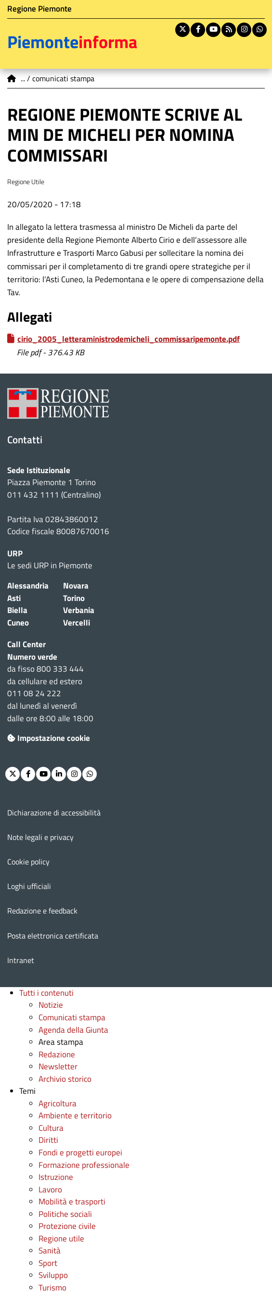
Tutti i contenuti (46, 993)
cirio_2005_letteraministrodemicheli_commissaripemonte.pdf (128, 339)
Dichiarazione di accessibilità (54, 812)
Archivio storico (65, 1079)
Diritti (48, 1140)
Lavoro (50, 1189)
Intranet (20, 960)
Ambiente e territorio (75, 1115)
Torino (74, 598)
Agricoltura (58, 1103)
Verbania (78, 610)
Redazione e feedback (42, 910)
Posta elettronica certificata (52, 935)
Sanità (50, 1250)
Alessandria (28, 585)
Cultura (51, 1128)
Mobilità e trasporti (72, 1201)
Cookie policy (28, 861)
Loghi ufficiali (29, 886)
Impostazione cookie (48, 738)
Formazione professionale (84, 1165)
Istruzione (56, 1177)
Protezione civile (67, 1226)
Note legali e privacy (40, 837)
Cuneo (18, 622)
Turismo (52, 1287)
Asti (14, 598)
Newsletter (58, 1066)
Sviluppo (53, 1275)
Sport (48, 1263)
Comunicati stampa (72, 1017)
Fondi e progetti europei (80, 1152)
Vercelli (76, 622)
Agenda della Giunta (73, 1030)
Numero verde (32, 657)
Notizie (51, 1005)
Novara (76, 585)
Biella (17, 610)
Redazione (57, 1054)
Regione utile (61, 1238)
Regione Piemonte (39, 8)
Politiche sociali (65, 1214)
